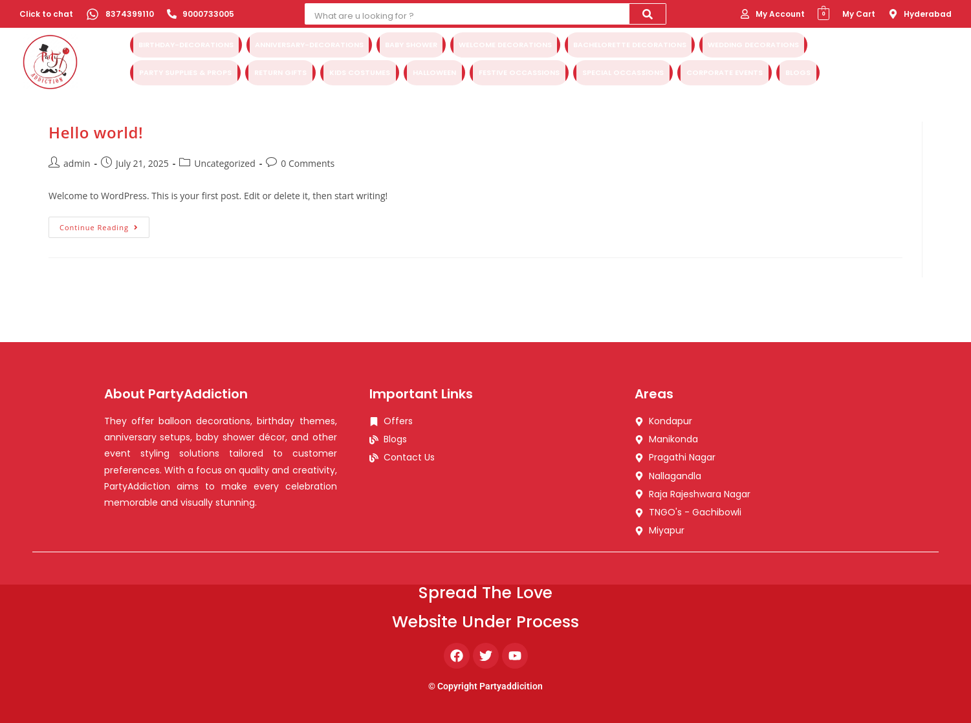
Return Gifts (280, 71)
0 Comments (307, 163)
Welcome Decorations (505, 46)
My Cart (858, 13)
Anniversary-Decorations (309, 46)
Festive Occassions (519, 71)
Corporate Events (724, 71)
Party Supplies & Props (185, 71)
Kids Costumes (359, 71)
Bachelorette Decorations (629, 46)
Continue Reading (104, 224)
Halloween (434, 71)
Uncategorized (224, 163)
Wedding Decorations (753, 46)
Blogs (798, 71)
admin (76, 163)
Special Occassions (623, 71)
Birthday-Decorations (186, 46)
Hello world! (96, 132)
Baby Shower (411, 46)
